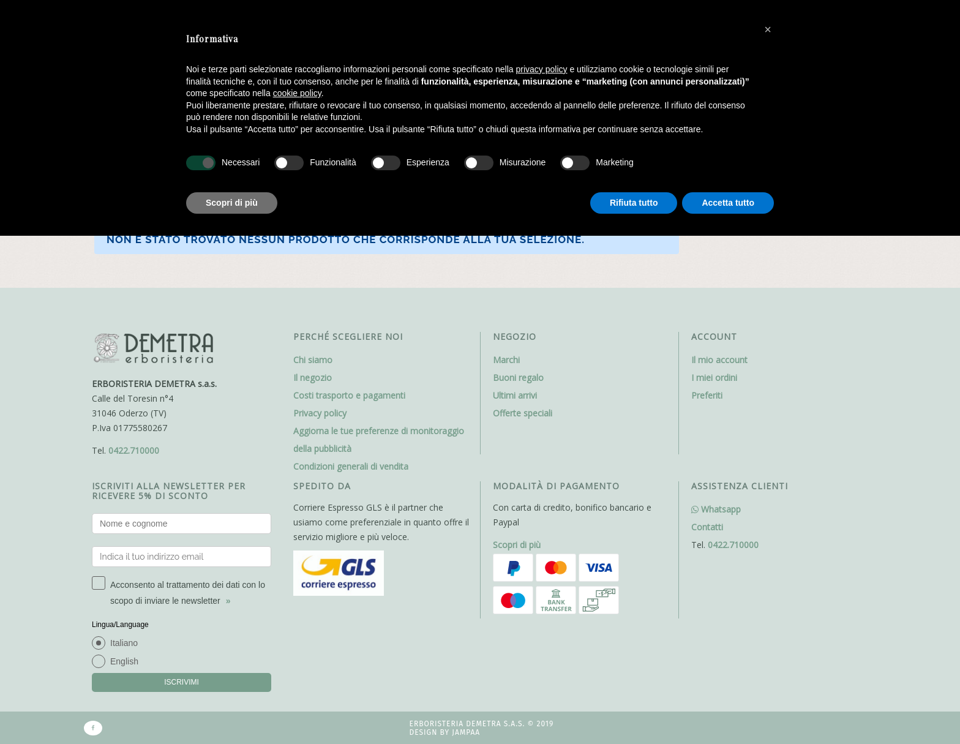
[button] (768, 29)
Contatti (707, 527)
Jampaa (466, 732)
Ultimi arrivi (515, 395)
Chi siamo (312, 360)
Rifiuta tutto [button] (634, 203)
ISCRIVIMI (181, 682)
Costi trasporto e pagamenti (349, 395)
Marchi (506, 360)
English (124, 661)
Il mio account (719, 360)
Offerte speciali (522, 413)
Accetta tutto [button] (728, 203)
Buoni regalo (518, 377)
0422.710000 (133, 450)
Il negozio (312, 377)
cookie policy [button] (297, 93)
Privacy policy (320, 413)
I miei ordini (714, 377)
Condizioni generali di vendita (350, 466)
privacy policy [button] (542, 69)
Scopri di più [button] (232, 203)
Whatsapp (716, 509)
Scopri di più (517, 544)
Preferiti (706, 395)
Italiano (124, 643)
